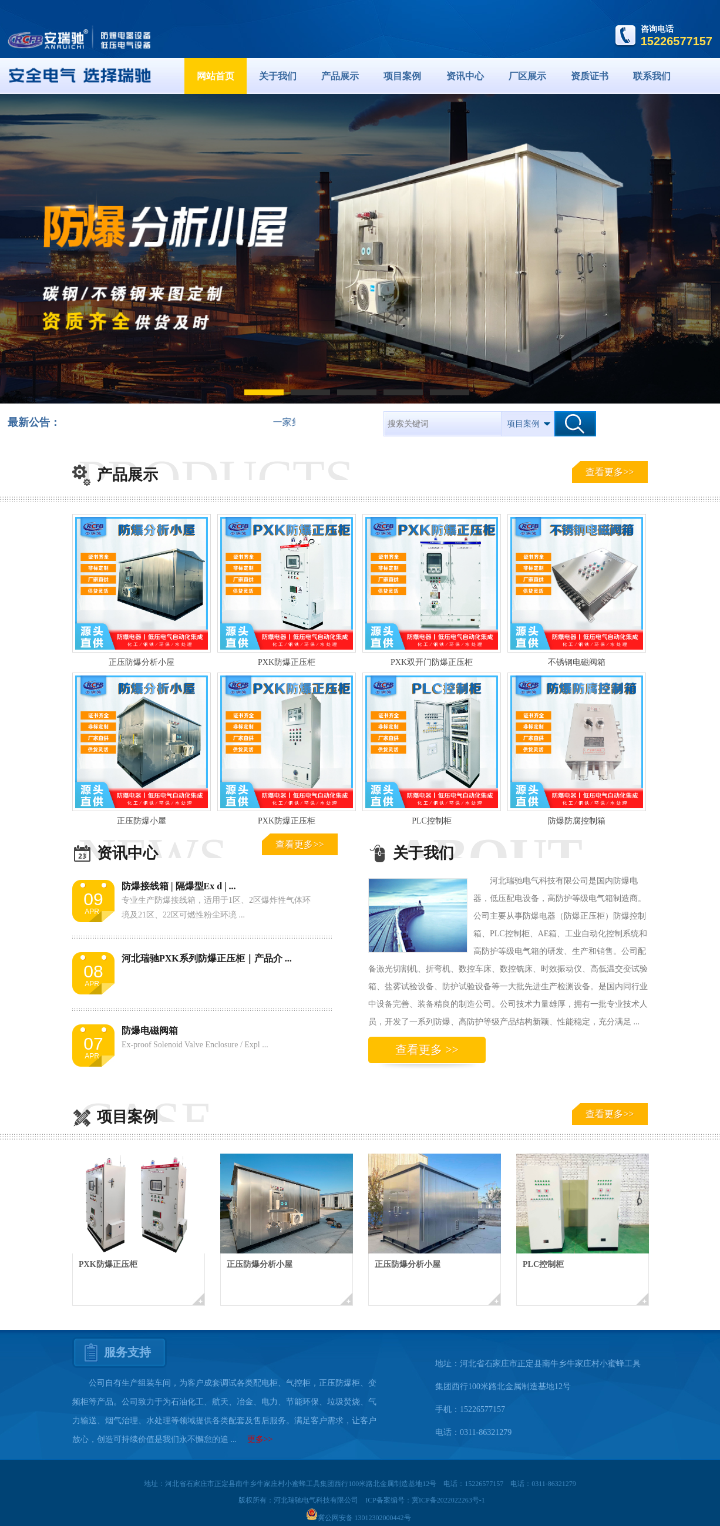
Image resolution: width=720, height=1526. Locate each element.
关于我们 (278, 76)
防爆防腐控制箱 (576, 820)
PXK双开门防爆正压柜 (432, 662)
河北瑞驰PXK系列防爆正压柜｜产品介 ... (207, 958)
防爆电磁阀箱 (150, 1031)
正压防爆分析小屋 (141, 662)
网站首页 (215, 76)
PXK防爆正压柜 (286, 662)
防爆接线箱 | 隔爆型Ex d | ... (179, 886)
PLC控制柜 (432, 820)
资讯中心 (465, 76)
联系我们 (652, 76)
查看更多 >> (427, 1049)
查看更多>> (610, 472)
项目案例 (402, 76)
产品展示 (340, 76)
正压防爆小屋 (141, 820)
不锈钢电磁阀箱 (576, 662)
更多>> (260, 1439)
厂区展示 (527, 76)
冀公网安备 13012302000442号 (358, 1518)
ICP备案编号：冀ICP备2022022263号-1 (425, 1500)
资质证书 (589, 76)
